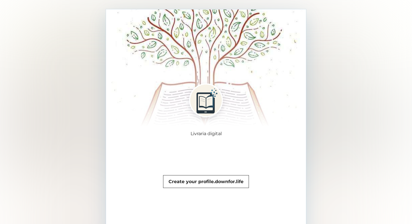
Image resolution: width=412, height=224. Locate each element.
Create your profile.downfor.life (206, 181)
